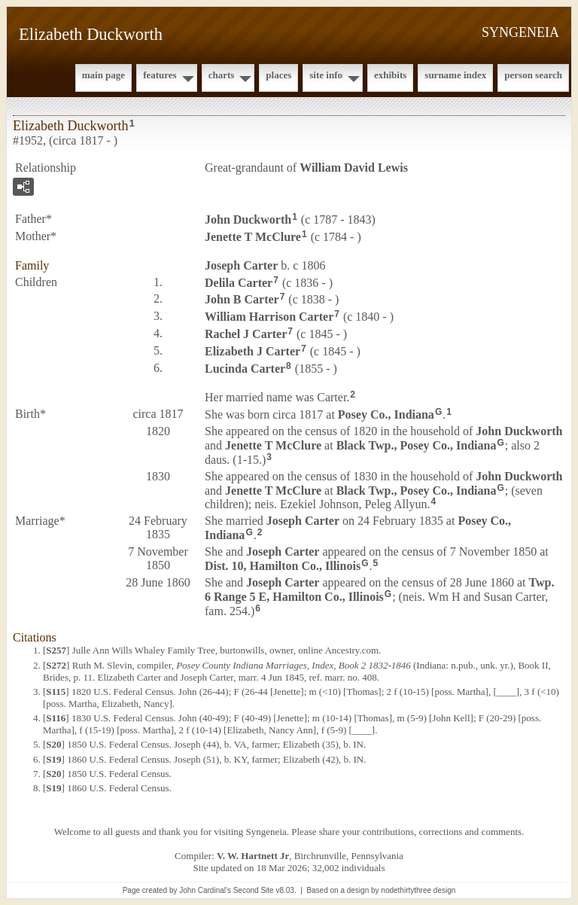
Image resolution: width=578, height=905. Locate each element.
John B (242, 299)
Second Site (253, 890)
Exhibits (390, 75)
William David (354, 167)
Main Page (103, 75)
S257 (56, 650)
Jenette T (253, 236)
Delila (238, 282)
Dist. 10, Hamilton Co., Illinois (282, 565)
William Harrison (269, 316)
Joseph (241, 265)
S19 (53, 759)
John (248, 219)
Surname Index (455, 75)
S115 (55, 691)
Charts (221, 75)
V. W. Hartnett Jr (253, 855)
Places (278, 75)
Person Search (533, 75)
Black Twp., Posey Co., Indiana (416, 445)
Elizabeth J (252, 351)
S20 (53, 744)
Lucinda (245, 367)
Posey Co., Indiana (386, 414)
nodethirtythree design (418, 890)
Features (160, 75)
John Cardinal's (205, 890)
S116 (55, 718)
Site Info (325, 75)
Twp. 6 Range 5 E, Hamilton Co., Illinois (380, 589)
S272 (56, 665)
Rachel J (246, 334)
